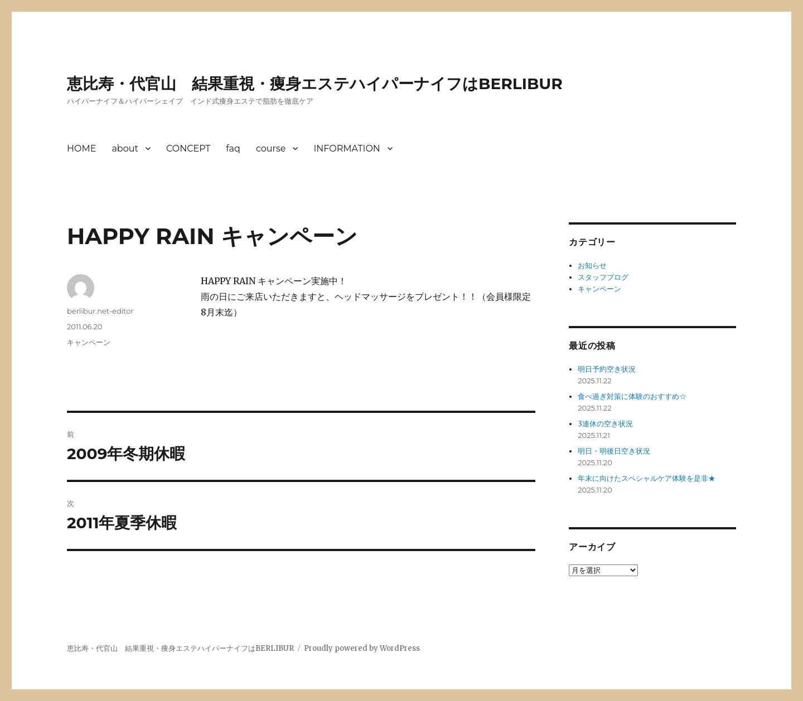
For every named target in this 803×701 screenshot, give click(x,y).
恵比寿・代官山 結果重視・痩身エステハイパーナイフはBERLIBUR (315, 83)
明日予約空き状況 (607, 369)
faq (233, 148)
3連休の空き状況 (605, 424)
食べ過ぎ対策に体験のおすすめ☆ (632, 396)
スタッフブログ (603, 277)
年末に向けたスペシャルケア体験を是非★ (646, 478)
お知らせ (592, 265)
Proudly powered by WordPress (362, 648)
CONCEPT (188, 148)
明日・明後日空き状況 (614, 451)
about (125, 148)
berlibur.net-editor (100, 310)
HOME (81, 148)
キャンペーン (88, 342)
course (271, 148)
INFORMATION (346, 148)
